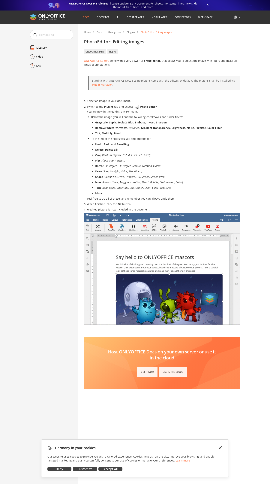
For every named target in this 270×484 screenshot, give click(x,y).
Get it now (147, 372)
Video (39, 56)
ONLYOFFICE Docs (95, 51)
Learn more (183, 460)
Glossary (41, 47)
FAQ (38, 65)
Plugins (131, 32)
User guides (114, 32)
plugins (112, 51)
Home (87, 32)
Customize (84, 469)
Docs (99, 32)
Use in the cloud (173, 372)
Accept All (111, 469)
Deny (59, 469)
